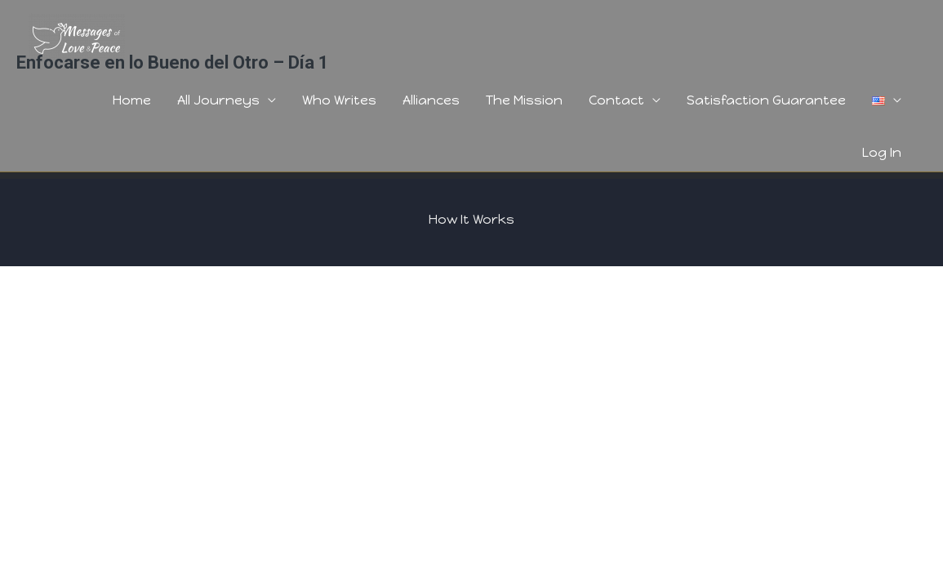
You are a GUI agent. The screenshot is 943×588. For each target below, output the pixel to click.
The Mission (524, 100)
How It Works (471, 219)
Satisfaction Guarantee (766, 100)
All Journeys (218, 100)
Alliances (431, 100)
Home (132, 100)
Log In (881, 152)
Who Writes (339, 100)
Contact (616, 100)
